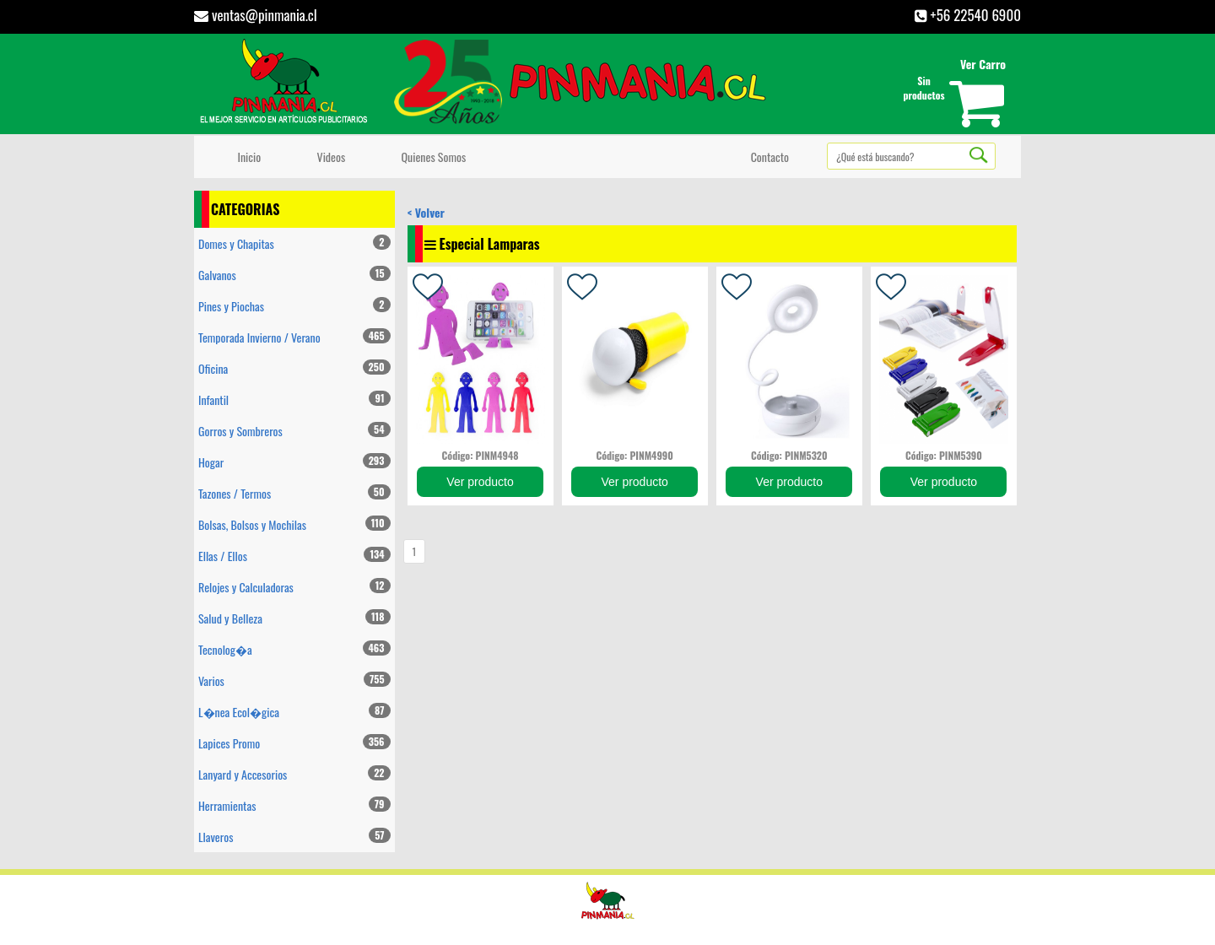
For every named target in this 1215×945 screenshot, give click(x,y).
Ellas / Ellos (294, 555)
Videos (328, 156)
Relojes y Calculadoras (294, 587)
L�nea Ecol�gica (294, 712)
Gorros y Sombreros (294, 431)
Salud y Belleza (294, 618)
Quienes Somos (431, 156)
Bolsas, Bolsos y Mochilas (294, 524)
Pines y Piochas (294, 306)
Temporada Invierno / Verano (294, 337)
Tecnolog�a (294, 649)
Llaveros (294, 836)
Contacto (767, 156)
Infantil (294, 399)
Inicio (246, 156)
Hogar (294, 462)
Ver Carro (983, 64)
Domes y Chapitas (294, 243)
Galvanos (294, 275)
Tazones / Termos (294, 493)
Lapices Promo (294, 743)
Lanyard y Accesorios (294, 774)
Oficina (294, 368)
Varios (294, 680)
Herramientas (294, 805)
